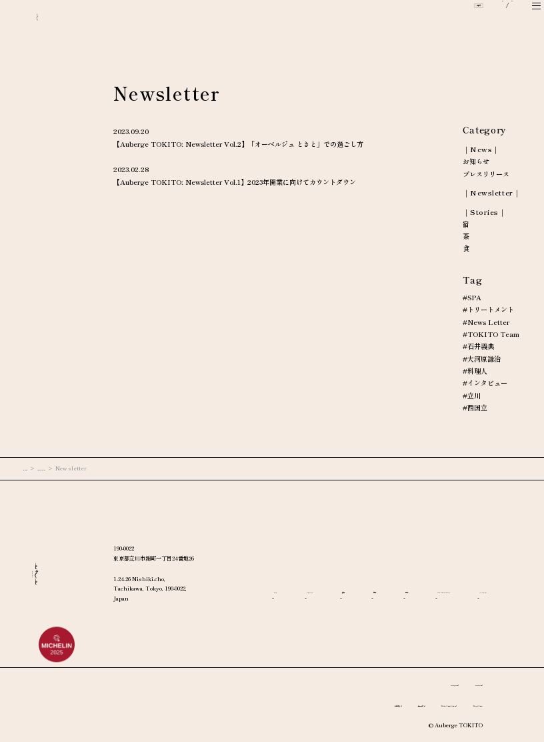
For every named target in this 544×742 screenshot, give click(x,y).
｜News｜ (481, 149)
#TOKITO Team (491, 334)
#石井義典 (478, 346)
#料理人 (475, 371)
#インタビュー (485, 383)
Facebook (462, 683)
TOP (281, 578)
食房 (381, 578)
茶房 (423, 578)
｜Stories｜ (485, 212)
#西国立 (475, 408)
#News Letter (486, 322)
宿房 (466, 578)
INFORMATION (303, 597)
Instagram (412, 683)
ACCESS (376, 597)
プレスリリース (486, 174)
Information (69, 468)
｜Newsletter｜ (492, 192)
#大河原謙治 (482, 359)
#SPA (472, 298)
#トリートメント (488, 310)
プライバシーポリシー (394, 704)
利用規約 (332, 704)
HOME (32, 468)
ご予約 (437, 22)
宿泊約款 (286, 704)
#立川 (472, 396)
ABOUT (332, 578)
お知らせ (476, 161)
